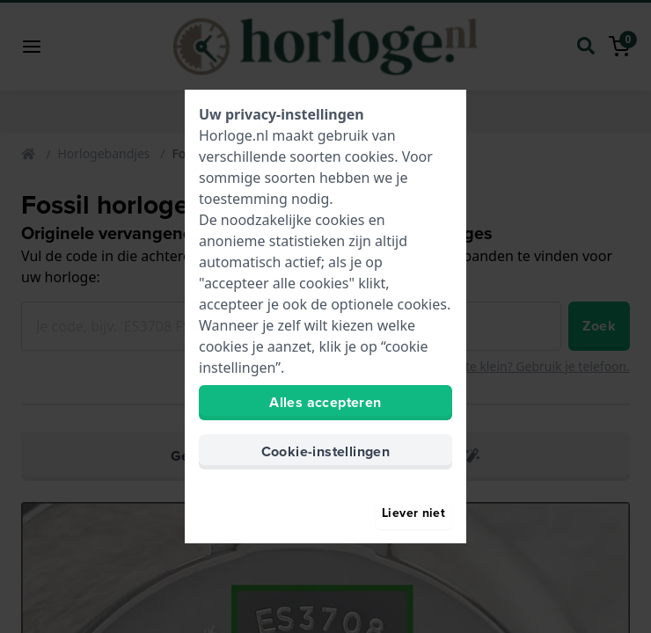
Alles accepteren (325, 402)
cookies (369, 156)
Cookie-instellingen (326, 451)
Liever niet (413, 513)
